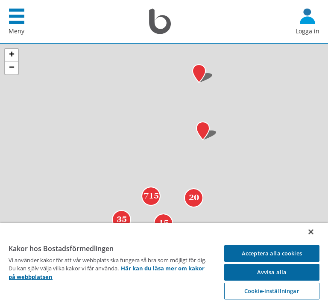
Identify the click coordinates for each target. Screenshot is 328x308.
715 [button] (151, 210)
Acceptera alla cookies (272, 253)
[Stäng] (310, 231)
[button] (206, 145)
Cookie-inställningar (271, 291)
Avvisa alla (272, 272)
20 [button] (194, 212)
